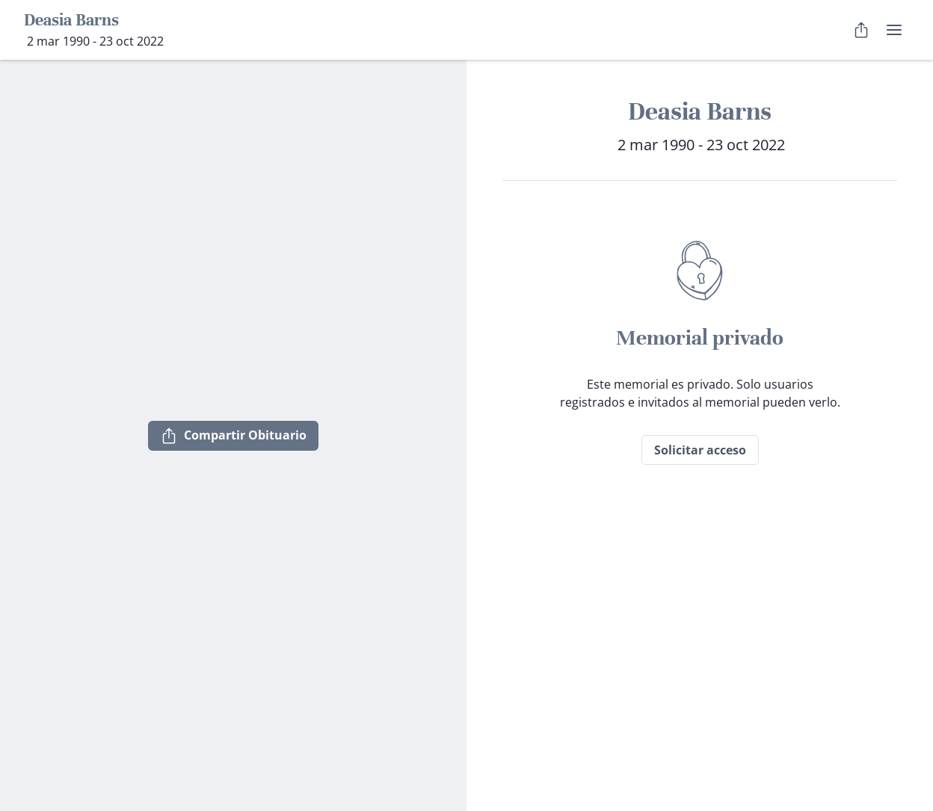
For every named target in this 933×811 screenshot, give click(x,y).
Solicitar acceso (700, 450)
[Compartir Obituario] (861, 30)
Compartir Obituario (233, 436)
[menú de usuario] (894, 30)
